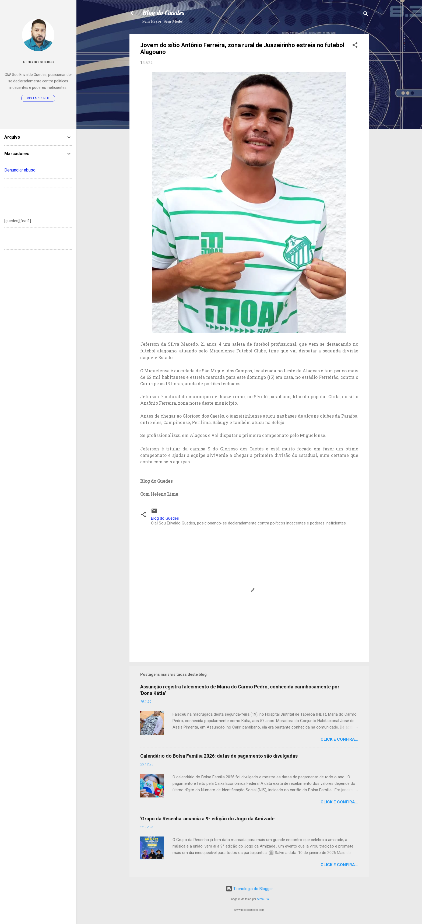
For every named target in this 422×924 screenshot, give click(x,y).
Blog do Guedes (38, 62)
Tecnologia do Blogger (249, 888)
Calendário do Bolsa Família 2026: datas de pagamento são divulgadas (219, 756)
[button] (355, 46)
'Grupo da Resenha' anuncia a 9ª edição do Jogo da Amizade (207, 818)
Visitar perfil (38, 98)
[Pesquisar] (366, 14)
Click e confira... (339, 739)
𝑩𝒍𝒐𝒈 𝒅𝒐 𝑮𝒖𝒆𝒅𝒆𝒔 (163, 13)
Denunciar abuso (20, 170)
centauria (263, 899)
